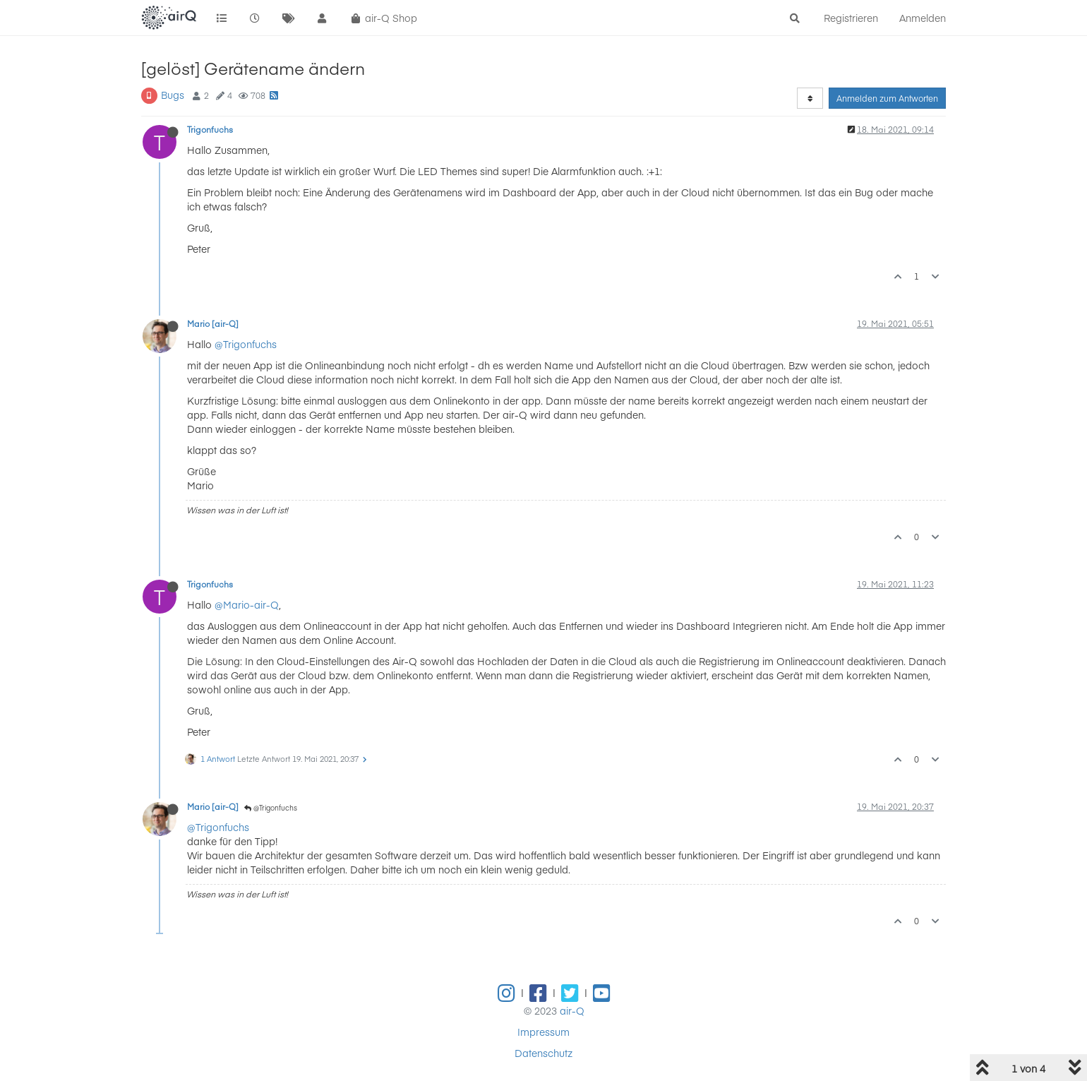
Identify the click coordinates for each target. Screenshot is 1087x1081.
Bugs (172, 95)
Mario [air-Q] (213, 323)
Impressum (543, 1032)
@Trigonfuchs (246, 344)
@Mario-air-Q (247, 604)
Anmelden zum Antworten (887, 98)
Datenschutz (543, 1053)
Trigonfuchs (210, 129)
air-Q (572, 1010)
